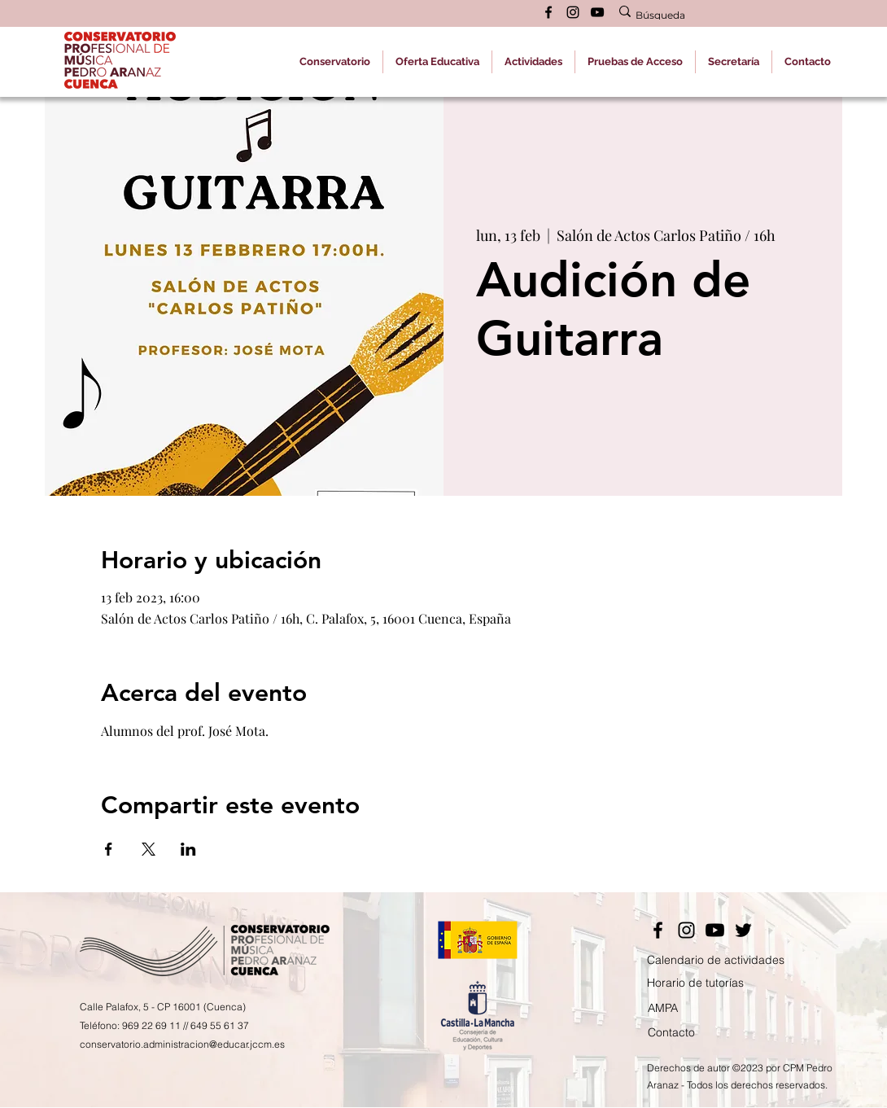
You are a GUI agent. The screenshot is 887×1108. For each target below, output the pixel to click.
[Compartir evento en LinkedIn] (188, 849)
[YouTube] (715, 930)
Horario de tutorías (695, 982)
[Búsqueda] (717, 15)
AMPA (663, 1008)
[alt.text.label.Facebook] (548, 12)
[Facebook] (658, 930)
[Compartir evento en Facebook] (108, 849)
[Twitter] (743, 930)
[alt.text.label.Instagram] (573, 12)
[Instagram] (686, 930)
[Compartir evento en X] (148, 849)
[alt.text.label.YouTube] (597, 12)
